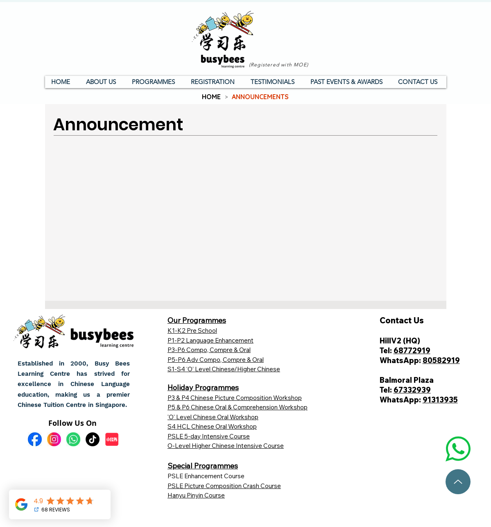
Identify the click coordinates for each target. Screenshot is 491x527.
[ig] (54, 439)
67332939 (412, 390)
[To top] (458, 481)
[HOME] (211, 96)
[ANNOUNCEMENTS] (260, 96)
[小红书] (112, 439)
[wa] (73, 439)
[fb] (35, 439)
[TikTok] (93, 439)
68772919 (412, 350)
